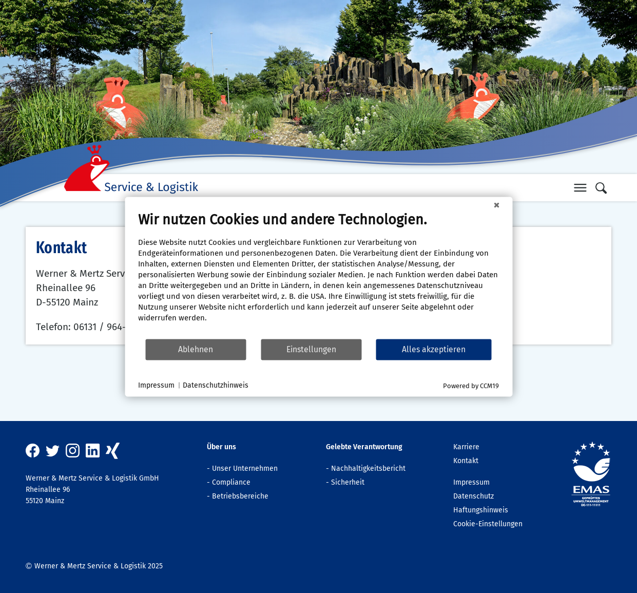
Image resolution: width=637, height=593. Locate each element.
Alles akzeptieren (434, 349)
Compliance (231, 482)
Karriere (466, 447)
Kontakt (465, 460)
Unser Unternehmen (245, 468)
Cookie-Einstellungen (488, 524)
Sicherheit (347, 482)
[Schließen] (496, 205)
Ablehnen (195, 349)
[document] (318, 274)
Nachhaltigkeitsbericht (368, 468)
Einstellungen (311, 349)
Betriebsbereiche (240, 496)
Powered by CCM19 (471, 385)
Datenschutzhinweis (215, 385)
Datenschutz (473, 496)
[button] (580, 187)
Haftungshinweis (480, 510)
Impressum (471, 482)
